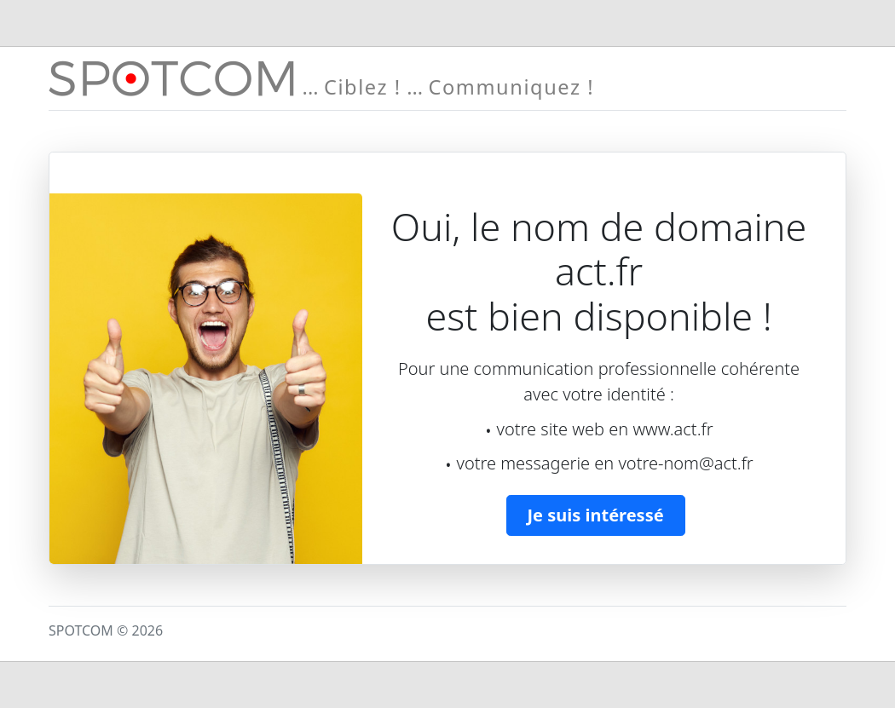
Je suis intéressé (596, 515)
